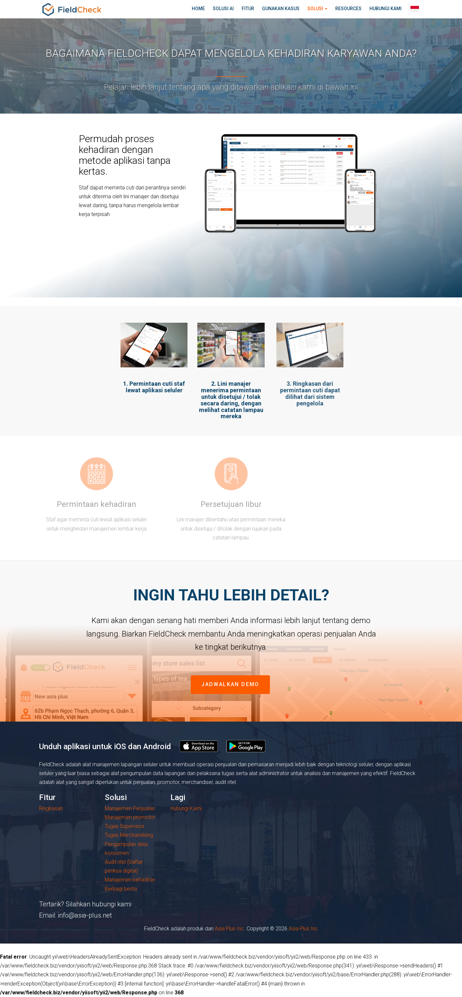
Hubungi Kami (186, 808)
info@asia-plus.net (85, 915)
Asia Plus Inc (229, 928)
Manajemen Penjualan (130, 808)
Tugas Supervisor (124, 826)
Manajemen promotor (130, 817)
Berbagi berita (121, 889)
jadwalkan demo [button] (230, 684)
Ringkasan (51, 808)
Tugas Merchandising (129, 835)
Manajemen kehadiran (130, 880)
